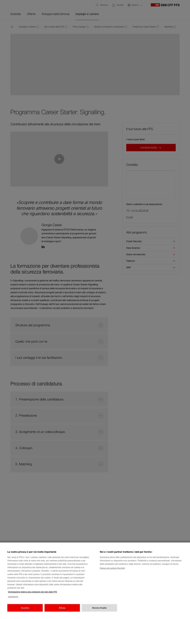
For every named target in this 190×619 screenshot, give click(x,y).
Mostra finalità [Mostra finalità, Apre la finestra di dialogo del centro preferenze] (99, 612)
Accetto (25, 612)
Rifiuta (62, 612)
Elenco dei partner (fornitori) (112, 572)
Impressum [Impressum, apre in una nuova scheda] (13, 601)
